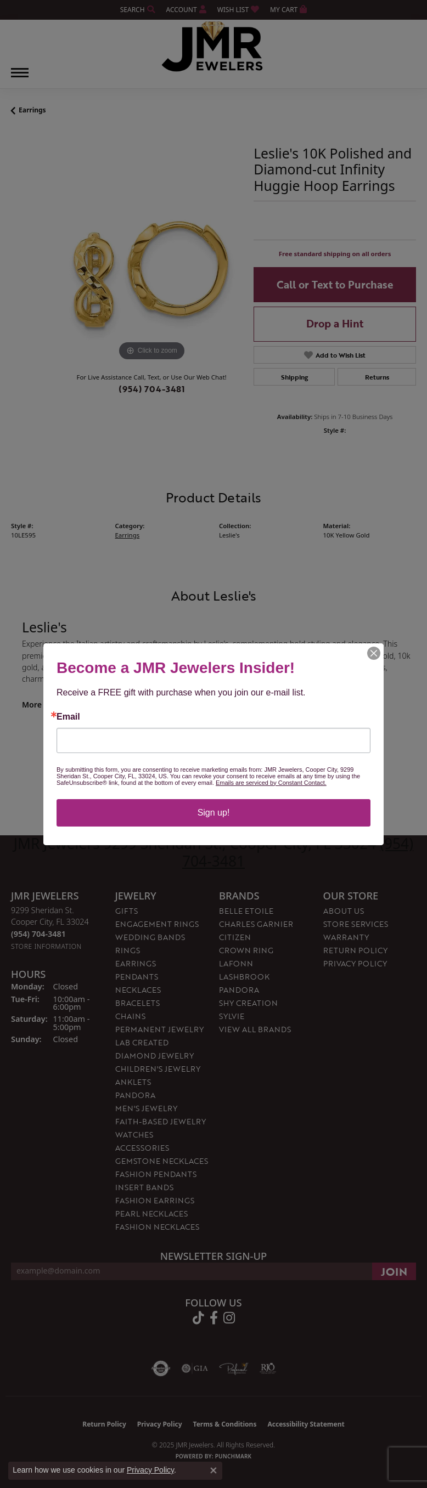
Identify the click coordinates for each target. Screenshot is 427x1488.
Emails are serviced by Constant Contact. (271, 782)
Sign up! (214, 812)
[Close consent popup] (213, 1470)
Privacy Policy (150, 1470)
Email (68, 716)
